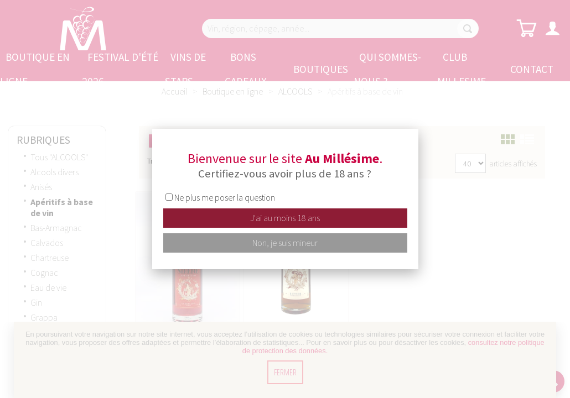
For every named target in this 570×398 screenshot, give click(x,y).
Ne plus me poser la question (224, 197)
